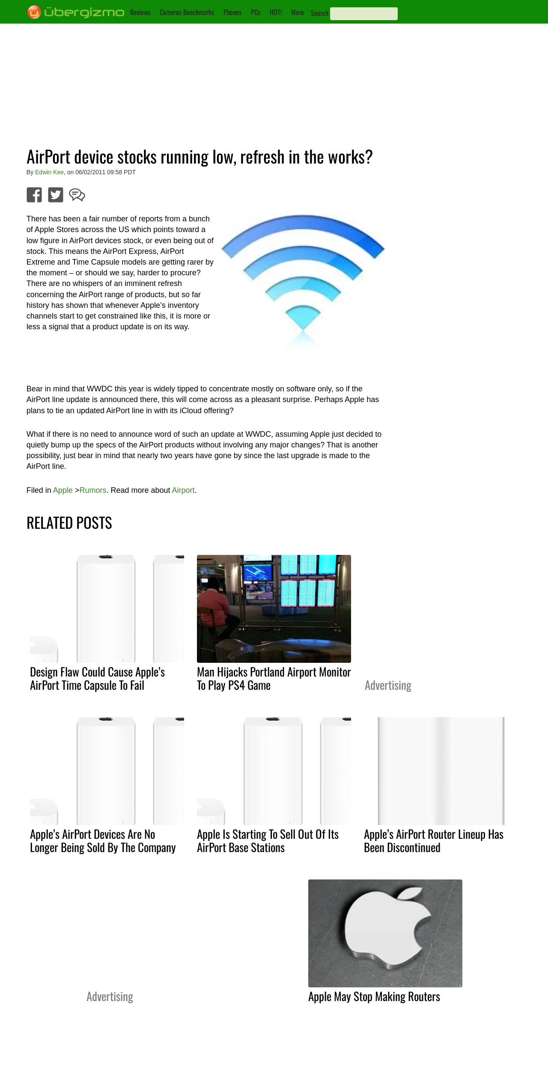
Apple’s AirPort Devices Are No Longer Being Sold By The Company (103, 840)
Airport (183, 490)
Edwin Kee (49, 172)
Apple (63, 490)
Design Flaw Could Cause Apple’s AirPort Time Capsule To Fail (97, 678)
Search (319, 13)
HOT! (276, 12)
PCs (255, 12)
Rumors (92, 490)
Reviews (140, 12)
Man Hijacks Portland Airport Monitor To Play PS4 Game (274, 678)
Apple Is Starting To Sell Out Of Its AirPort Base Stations (268, 840)
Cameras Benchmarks (187, 12)
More (297, 12)
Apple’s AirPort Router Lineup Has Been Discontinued (433, 840)
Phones (232, 12)
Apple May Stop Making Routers (374, 995)
